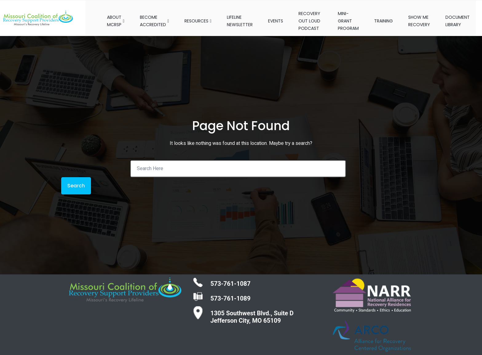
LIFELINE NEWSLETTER (234, 15)
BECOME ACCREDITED (148, 15)
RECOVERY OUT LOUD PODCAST (309, 15)
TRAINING (389, 15)
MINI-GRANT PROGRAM (352, 14)
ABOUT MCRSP (109, 15)
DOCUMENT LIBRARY (464, 15)
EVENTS (269, 15)
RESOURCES (191, 15)
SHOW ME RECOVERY (425, 15)
